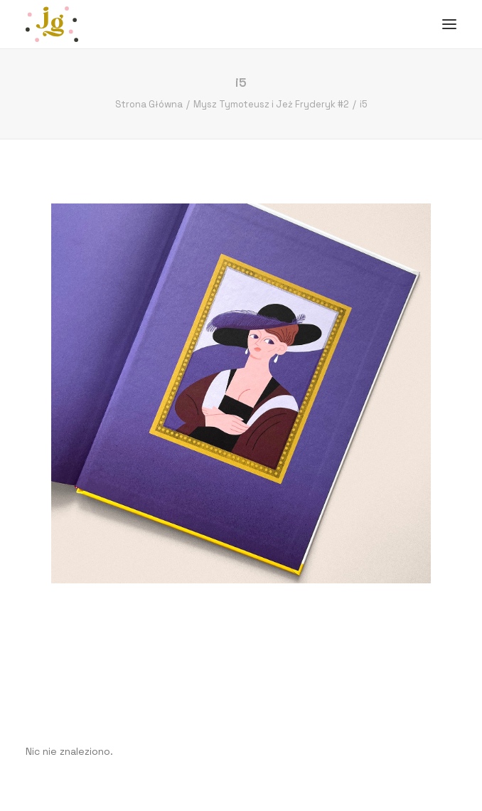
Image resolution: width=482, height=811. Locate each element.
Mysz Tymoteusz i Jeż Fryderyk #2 (271, 104)
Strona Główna (149, 104)
